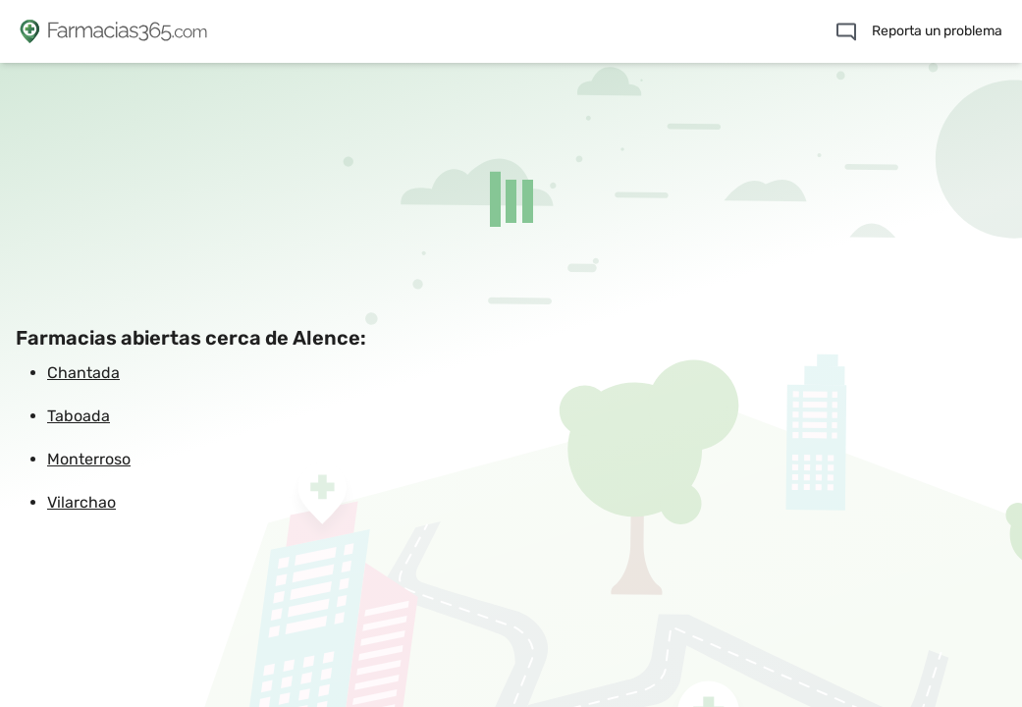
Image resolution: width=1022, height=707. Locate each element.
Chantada (83, 372)
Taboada (78, 416)
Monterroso (89, 459)
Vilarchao (81, 502)
